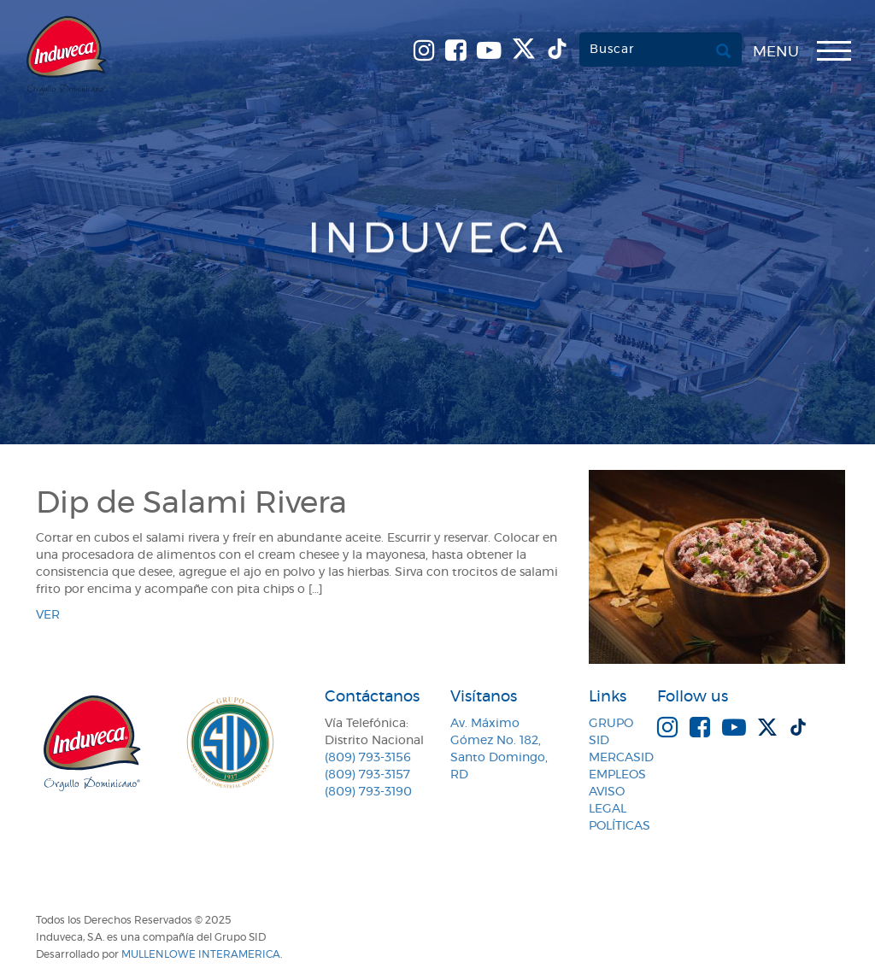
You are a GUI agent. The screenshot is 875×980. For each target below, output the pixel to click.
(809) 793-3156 (368, 758)
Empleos (617, 775)
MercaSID (621, 758)
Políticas (619, 826)
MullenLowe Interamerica (200, 954)
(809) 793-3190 (368, 792)
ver (48, 615)
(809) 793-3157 (367, 775)
